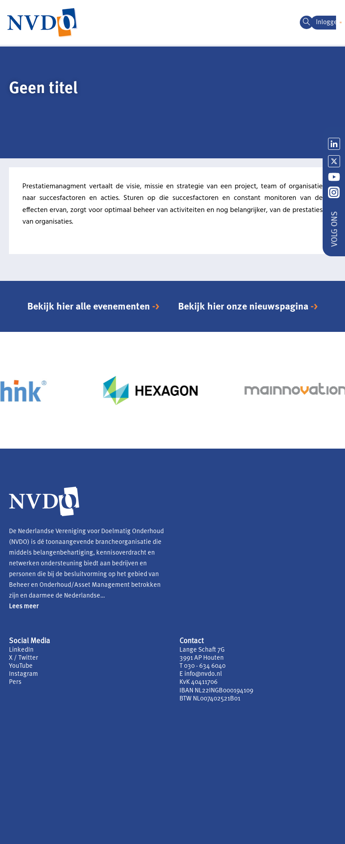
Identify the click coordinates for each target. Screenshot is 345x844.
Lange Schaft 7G (202, 650)
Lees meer (23, 606)
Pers (15, 682)
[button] (340, 23)
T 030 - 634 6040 (202, 666)
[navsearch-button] (306, 22)
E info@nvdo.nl (200, 674)
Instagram (23, 674)
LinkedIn (21, 650)
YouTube (21, 666)
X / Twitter (23, 658)
